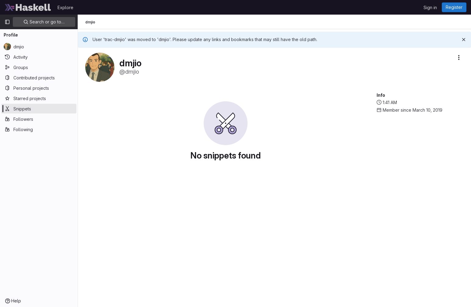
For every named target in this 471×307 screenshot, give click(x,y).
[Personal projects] (38, 88)
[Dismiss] (463, 39)
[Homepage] (28, 7)
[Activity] (38, 57)
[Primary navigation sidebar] (7, 22)
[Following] (38, 129)
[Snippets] (38, 108)
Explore (65, 7)
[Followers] (38, 119)
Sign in (430, 7)
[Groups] (38, 67)
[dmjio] (38, 46)
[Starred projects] (38, 98)
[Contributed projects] (38, 77)
